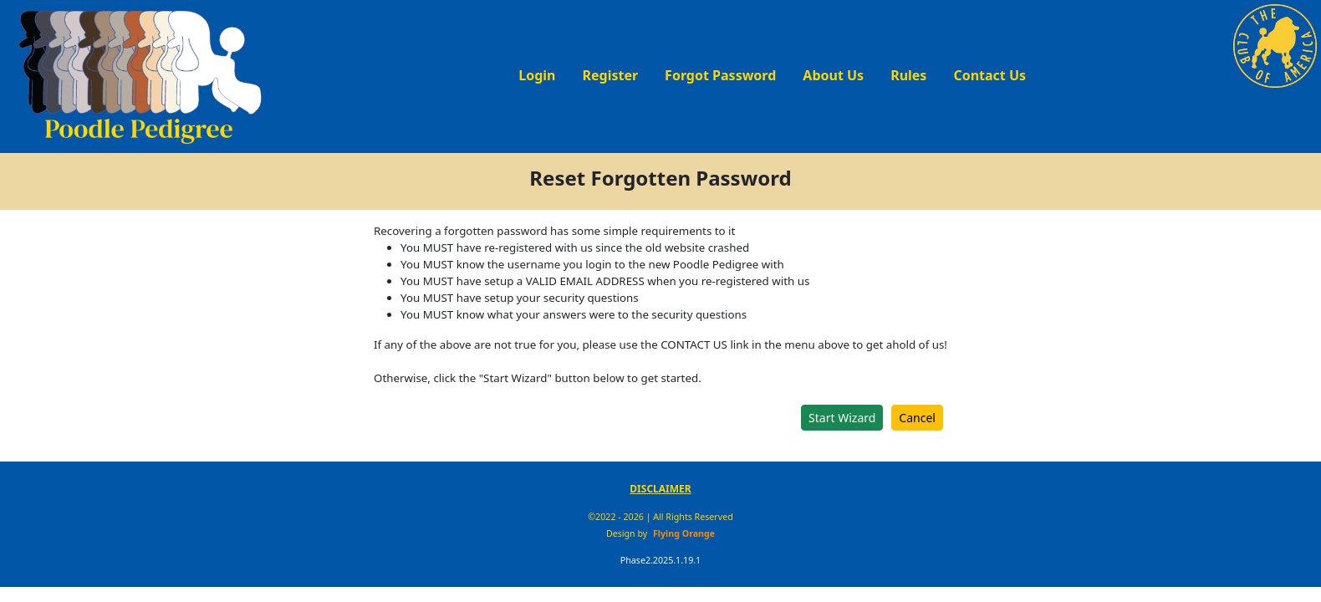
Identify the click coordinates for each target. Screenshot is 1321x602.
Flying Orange (684, 533)
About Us (833, 75)
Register (610, 75)
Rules (908, 75)
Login (536, 75)
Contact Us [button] (989, 75)
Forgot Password (720, 75)
